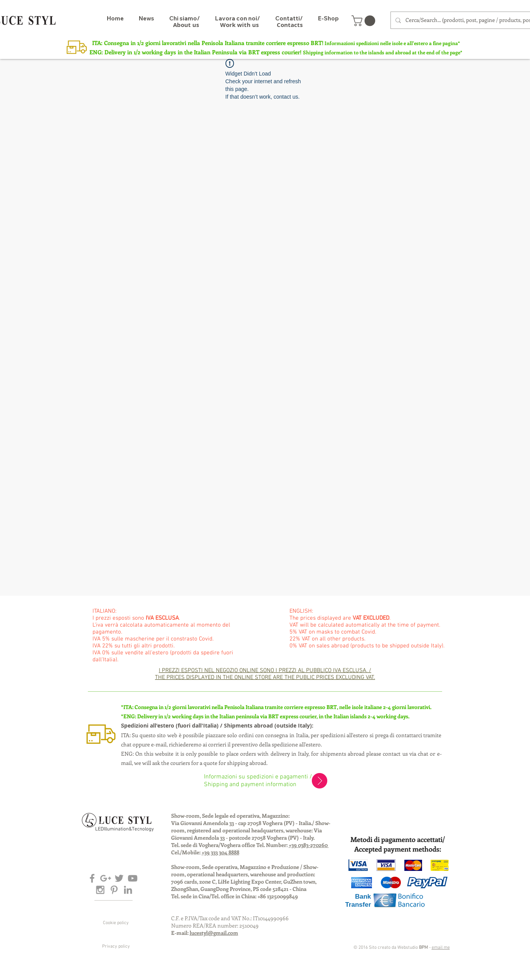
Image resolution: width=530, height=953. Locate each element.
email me (441, 947)
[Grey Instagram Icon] (100, 890)
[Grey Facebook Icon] (92, 878)
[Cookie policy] (116, 923)
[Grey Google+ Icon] (105, 878)
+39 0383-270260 (309, 845)
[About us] (186, 24)
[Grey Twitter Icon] (119, 878)
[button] (365, 20)
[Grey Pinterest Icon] (114, 890)
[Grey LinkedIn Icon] (128, 890)
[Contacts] (289, 24)
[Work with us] (239, 24)
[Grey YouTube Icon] (132, 878)
